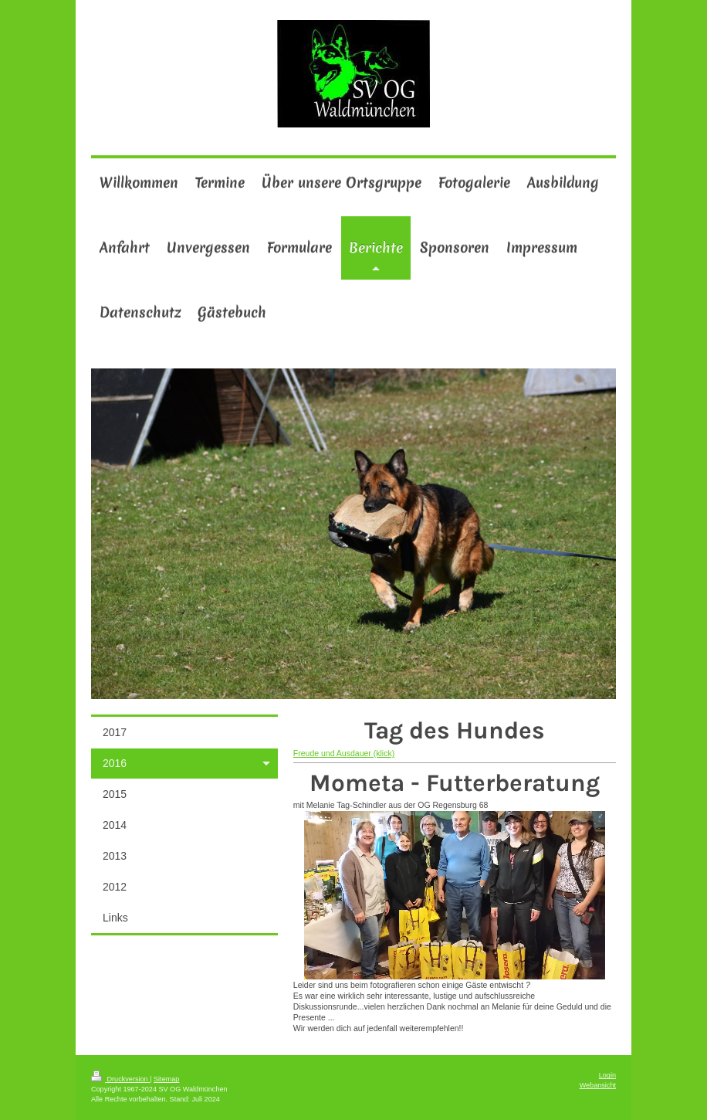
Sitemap (166, 1079)
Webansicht (598, 1085)
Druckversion (120, 1079)
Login (607, 1075)
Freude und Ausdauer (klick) (343, 753)
